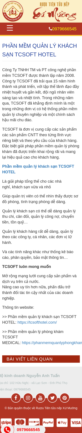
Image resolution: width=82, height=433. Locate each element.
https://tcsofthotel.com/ (37, 322)
